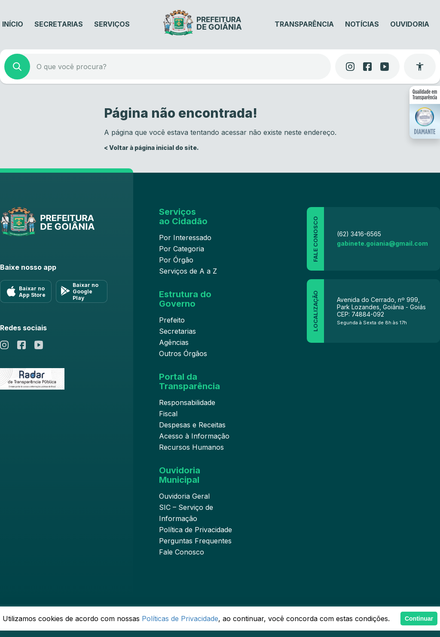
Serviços (112, 24)
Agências (174, 342)
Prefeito (172, 320)
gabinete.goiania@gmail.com (382, 243)
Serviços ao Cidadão (183, 216)
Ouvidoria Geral (184, 496)
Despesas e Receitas (192, 425)
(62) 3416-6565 (359, 234)
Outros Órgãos (183, 353)
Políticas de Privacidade (180, 618)
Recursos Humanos (191, 447)
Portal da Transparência (189, 381)
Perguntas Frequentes (195, 540)
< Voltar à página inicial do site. (151, 147)
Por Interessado (185, 237)
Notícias (362, 24)
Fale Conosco (181, 552)
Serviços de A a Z (188, 271)
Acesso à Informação (194, 436)
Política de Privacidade (195, 529)
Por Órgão (176, 260)
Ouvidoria (409, 24)
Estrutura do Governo (185, 299)
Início (12, 24)
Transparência (304, 24)
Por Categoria (181, 248)
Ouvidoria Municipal (179, 475)
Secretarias (58, 24)
